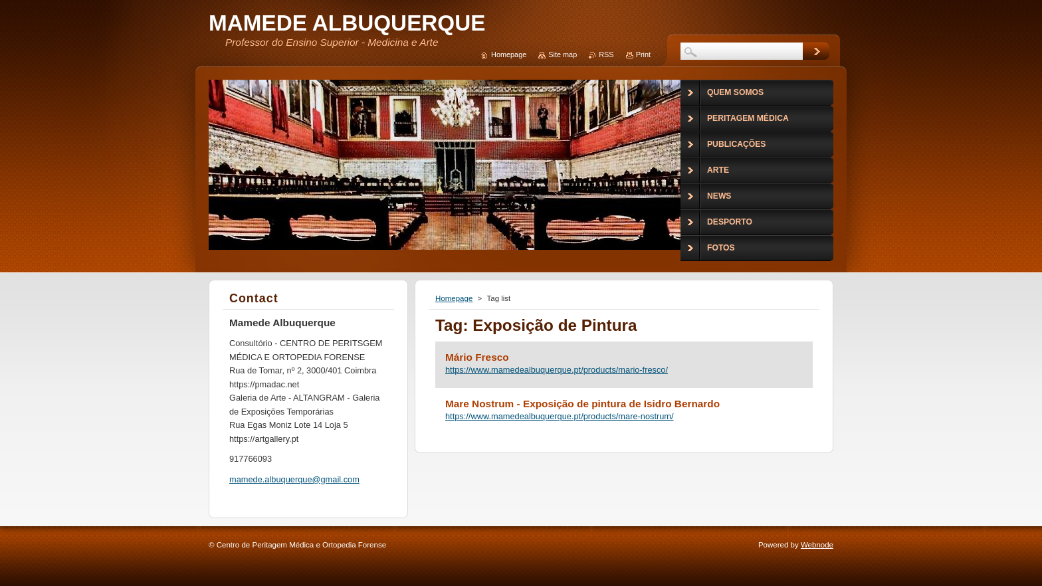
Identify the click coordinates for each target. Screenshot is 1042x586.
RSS (606, 54)
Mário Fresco (477, 357)
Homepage (453, 298)
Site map (562, 54)
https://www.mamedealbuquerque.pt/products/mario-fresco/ (556, 370)
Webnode (817, 545)
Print (643, 54)
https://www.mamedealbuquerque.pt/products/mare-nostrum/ (559, 416)
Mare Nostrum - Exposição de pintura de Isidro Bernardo (582, 403)
